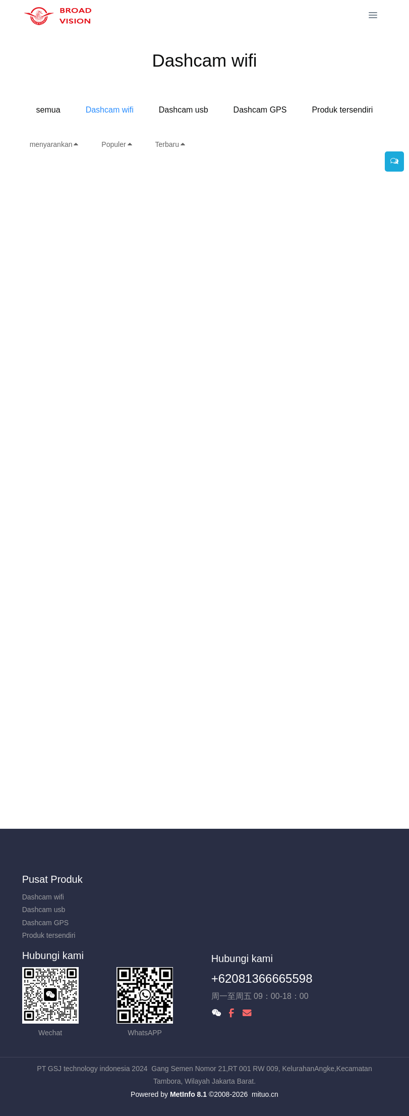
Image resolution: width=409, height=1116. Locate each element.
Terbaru (170, 144)
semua (48, 109)
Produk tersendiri (342, 109)
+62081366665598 (262, 978)
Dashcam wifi (110, 109)
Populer (117, 144)
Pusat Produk (52, 879)
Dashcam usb (183, 109)
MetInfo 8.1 (188, 1094)
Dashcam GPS (260, 109)
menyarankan (55, 144)
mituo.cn (265, 1094)
